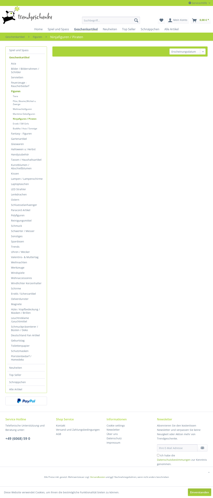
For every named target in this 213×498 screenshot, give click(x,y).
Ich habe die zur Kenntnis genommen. (182, 460)
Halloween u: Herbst (23, 149)
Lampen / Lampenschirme (27, 178)
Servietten (17, 77)
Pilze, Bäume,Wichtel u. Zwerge (24, 103)
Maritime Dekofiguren (24, 113)
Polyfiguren (18, 215)
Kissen (15, 173)
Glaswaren (17, 144)
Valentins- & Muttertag (24, 257)
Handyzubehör (20, 154)
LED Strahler (18, 189)
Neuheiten (15, 367)
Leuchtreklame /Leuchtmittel (20, 319)
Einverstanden (199, 492)
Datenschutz (114, 438)
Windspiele (18, 272)
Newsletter (113, 429)
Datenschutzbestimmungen (174, 459)
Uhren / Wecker (20, 252)
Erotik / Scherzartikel (23, 293)
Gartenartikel (19, 138)
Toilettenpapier (20, 345)
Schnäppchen (17, 382)
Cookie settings (116, 425)
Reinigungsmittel (21, 220)
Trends (15, 246)
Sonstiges (17, 236)
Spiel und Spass (19, 50)
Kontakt (60, 425)
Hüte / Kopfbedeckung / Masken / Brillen (25, 311)
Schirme (16, 288)
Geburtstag (18, 340)
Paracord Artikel (20, 210)
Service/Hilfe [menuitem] (198, 3)
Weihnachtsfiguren (22, 109)
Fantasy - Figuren (21, 133)
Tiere (15, 96)
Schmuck (16, 225)
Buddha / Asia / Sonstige (25, 128)
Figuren (15, 91)
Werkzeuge (17, 267)
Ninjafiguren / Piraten (24, 118)
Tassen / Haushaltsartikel (26, 159)
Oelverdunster (20, 299)
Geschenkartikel (19, 57)
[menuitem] (97, 20)
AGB (58, 434)
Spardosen (17, 241)
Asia (13, 63)
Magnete (16, 304)
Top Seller (15, 375)
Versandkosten (97, 477)
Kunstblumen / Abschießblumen (21, 166)
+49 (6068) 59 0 (17, 438)
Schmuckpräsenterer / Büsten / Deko (24, 328)
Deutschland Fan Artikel (25, 335)
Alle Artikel (15, 389)
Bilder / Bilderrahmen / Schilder (25, 70)
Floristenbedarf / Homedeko (21, 357)
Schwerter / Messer (23, 231)
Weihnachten (19, 262)
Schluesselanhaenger (24, 205)
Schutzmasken (20, 351)
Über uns (112, 434)
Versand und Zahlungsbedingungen (78, 429)
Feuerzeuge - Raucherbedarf (20, 84)
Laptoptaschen (20, 184)
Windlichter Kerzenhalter (26, 283)
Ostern (15, 199)
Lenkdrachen (19, 194)
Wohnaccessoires (21, 278)
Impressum (113, 442)
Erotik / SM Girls (21, 123)
